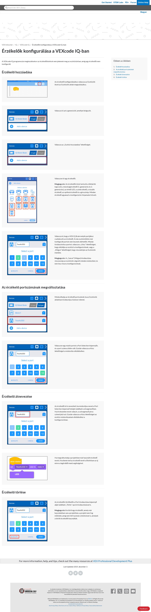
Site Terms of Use (63, 605)
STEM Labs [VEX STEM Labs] (118, 2)
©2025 (90, 598)
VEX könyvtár (7, 45)
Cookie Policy (72, 605)
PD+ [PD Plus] (127, 2)
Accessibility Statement (96, 605)
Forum (133, 2)
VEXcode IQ (25, 45)
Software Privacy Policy (83, 605)
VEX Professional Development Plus (112, 561)
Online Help (143, 2)
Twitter (75, 573)
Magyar (143, 12)
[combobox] (39, 8)
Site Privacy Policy (53, 605)
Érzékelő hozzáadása (123, 67)
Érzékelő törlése (121, 77)
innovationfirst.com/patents (75, 604)
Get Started (107, 2)
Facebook (70, 573)
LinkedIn (80, 573)
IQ (16, 45)
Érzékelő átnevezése (123, 74)
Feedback (144, 609)
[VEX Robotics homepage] (6, 2)
